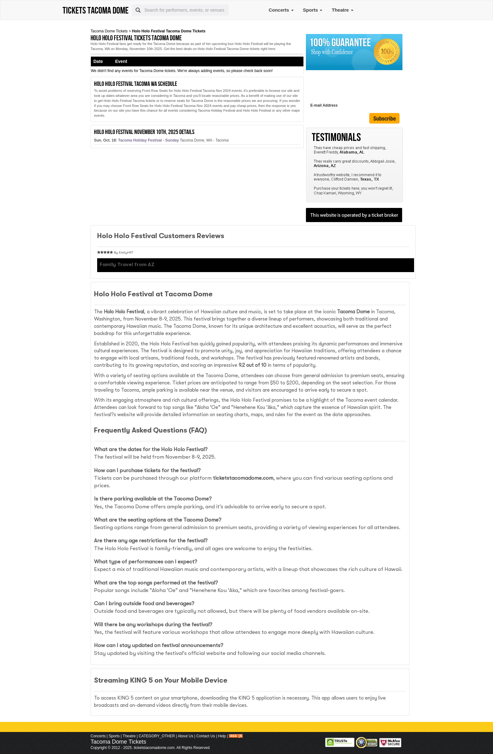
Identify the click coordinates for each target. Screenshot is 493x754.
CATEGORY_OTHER (157, 736)
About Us (185, 736)
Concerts (281, 10)
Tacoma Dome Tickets (109, 31)
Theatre (342, 10)
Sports (313, 10)
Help (222, 736)
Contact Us (205, 736)
